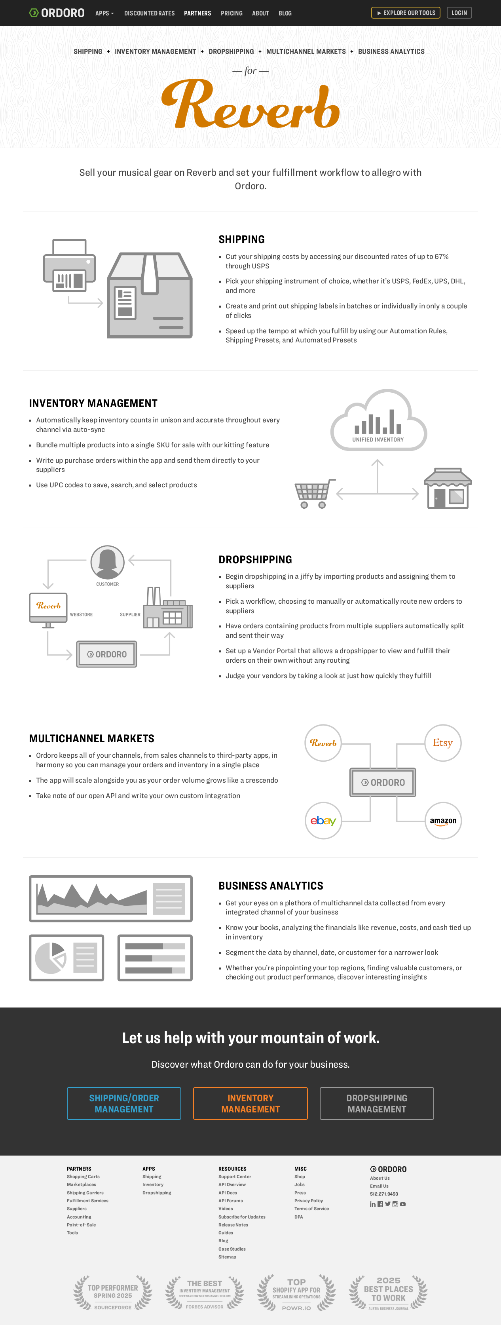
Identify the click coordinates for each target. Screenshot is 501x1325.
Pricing (232, 13)
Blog (285, 13)
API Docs (227, 1192)
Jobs (299, 1184)
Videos (225, 1208)
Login (459, 12)
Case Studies (232, 1248)
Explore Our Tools (406, 12)
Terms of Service (311, 1208)
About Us (379, 1178)
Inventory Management (155, 51)
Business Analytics (391, 51)
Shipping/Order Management (124, 1103)
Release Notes (233, 1224)
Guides (225, 1232)
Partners (197, 13)
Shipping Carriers (85, 1192)
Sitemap (227, 1256)
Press (300, 1192)
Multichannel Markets (306, 51)
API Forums (230, 1200)
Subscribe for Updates (242, 1216)
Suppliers (77, 1208)
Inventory (152, 1184)
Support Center (234, 1176)
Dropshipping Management (377, 1103)
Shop (300, 1176)
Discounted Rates (149, 13)
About (260, 13)
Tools (72, 1232)
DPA (298, 1216)
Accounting (79, 1216)
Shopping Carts (83, 1176)
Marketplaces (81, 1184)
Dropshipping (231, 51)
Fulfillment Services (87, 1200)
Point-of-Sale (81, 1224)
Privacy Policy (308, 1200)
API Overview (232, 1184)
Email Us (379, 1185)
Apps (102, 13)
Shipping (88, 51)
